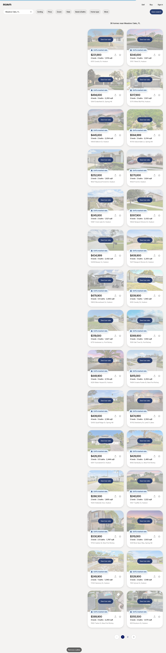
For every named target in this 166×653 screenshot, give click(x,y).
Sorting (40, 12)
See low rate (106, 39)
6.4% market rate (99, 50)
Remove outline (74, 650)
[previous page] (116, 636)
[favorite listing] (120, 55)
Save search (156, 12)
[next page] (133, 636)
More (106, 12)
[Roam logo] (7, 4)
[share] (115, 55)
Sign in (160, 5)
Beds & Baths (80, 12)
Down (59, 12)
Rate (68, 12)
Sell (143, 5)
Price (50, 12)
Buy (151, 5)
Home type (95, 12)
